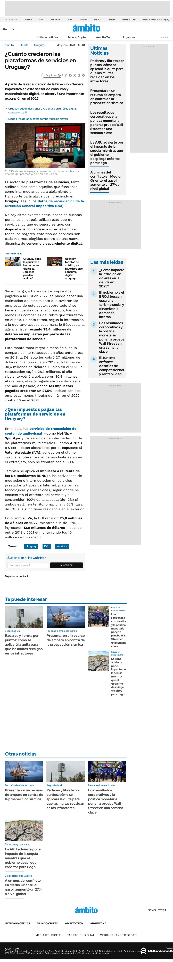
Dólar (69, 20)
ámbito (9, 45)
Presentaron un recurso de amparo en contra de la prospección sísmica (106, 96)
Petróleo (83, 20)
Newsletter (165, 37)
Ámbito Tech (104, 37)
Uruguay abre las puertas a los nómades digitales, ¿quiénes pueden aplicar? (32, 268)
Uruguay (39, 45)
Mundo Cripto (77, 37)
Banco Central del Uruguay (155, 20)
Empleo (111, 20)
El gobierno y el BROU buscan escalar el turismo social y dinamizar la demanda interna (111, 304)
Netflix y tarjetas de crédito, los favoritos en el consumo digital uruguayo (74, 268)
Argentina (128, 37)
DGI (46, 546)
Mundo (24, 45)
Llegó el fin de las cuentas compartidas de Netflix (38, 119)
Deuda (97, 20)
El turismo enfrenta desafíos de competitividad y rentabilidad (111, 365)
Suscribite (66, 565)
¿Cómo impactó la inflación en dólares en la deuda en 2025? (111, 278)
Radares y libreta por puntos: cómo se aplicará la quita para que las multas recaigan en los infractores (107, 71)
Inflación (55, 20)
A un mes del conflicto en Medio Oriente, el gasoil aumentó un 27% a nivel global (105, 180)
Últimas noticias (47, 37)
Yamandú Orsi (129, 20)
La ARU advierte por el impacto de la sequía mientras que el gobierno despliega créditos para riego (106, 152)
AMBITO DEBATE (118, 935)
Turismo (28, 20)
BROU (41, 20)
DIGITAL (49, 935)
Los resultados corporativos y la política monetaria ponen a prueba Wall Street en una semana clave (106, 122)
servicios (62, 546)
